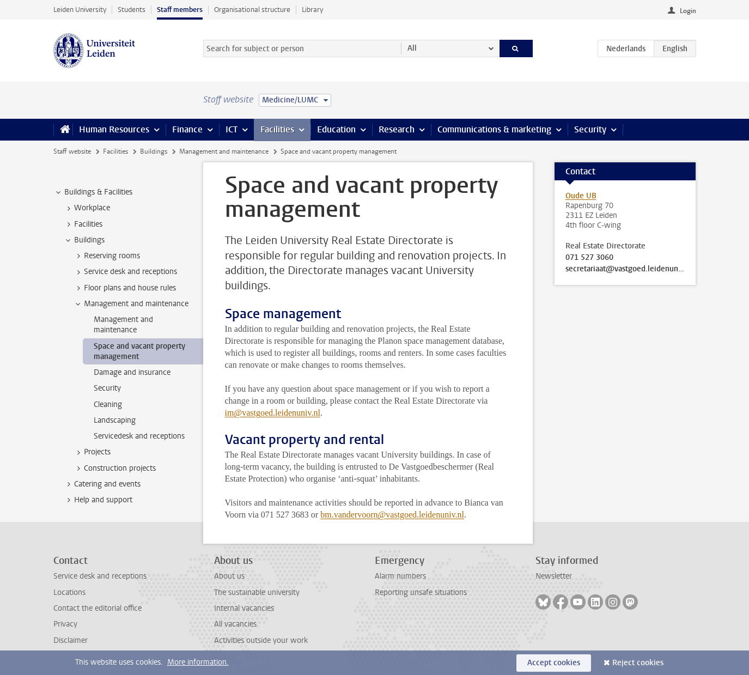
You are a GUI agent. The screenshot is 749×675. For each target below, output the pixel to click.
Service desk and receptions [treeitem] (125, 271)
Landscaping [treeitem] (115, 420)
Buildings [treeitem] (84, 240)
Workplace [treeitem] (87, 208)
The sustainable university (257, 592)
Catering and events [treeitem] (102, 484)
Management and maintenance (224, 151)
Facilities (277, 129)
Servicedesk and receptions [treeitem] (139, 436)
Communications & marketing (494, 129)
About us (229, 576)
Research (397, 129)
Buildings (153, 151)
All (412, 48)
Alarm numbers (400, 576)
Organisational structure (252, 9)
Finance (187, 129)
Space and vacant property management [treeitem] (139, 351)
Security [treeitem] (107, 388)
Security (590, 129)
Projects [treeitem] (92, 452)
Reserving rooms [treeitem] (107, 256)
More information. (198, 662)
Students (131, 9)
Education (336, 129)
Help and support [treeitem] (98, 500)
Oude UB (580, 196)
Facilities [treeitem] (83, 224)
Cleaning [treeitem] (108, 404)
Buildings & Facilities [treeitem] (93, 192)
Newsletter (553, 576)
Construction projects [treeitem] (115, 468)
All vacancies (235, 624)
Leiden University (79, 9)
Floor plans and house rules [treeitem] (125, 288)
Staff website (72, 151)
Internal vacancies (244, 608)
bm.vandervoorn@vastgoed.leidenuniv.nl (392, 514)
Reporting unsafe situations (421, 592)
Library (312, 9)
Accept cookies (553, 663)
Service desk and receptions (100, 576)
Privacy (65, 624)
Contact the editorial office (97, 608)
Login (688, 11)
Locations (69, 592)
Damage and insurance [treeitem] (132, 372)
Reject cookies (637, 663)
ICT (232, 129)
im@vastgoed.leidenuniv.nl (272, 412)
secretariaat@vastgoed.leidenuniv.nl (625, 269)
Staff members (180, 9)
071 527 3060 (589, 258)
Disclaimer (70, 640)
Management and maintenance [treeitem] (131, 304)
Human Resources (114, 129)
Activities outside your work (261, 640)
